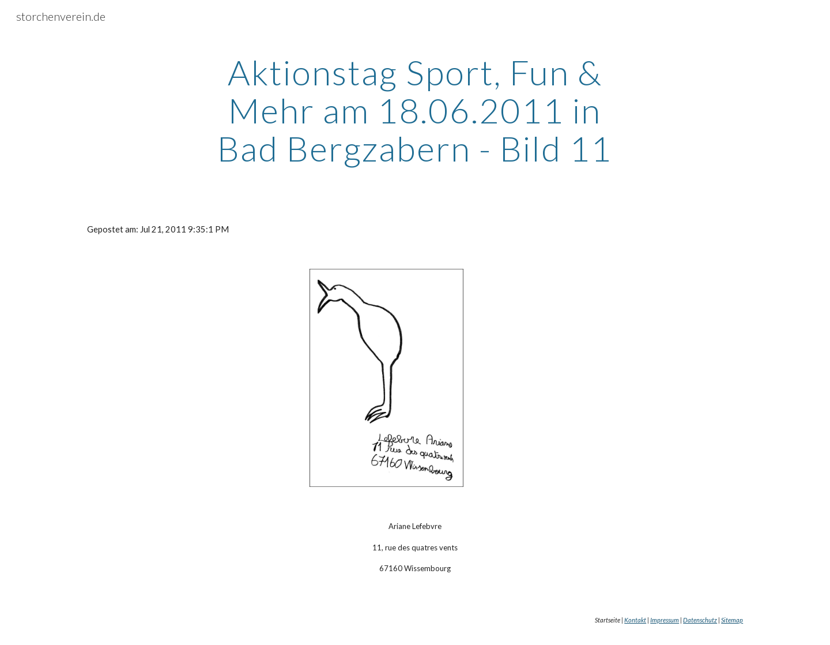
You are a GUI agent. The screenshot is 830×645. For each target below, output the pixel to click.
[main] (415, 110)
